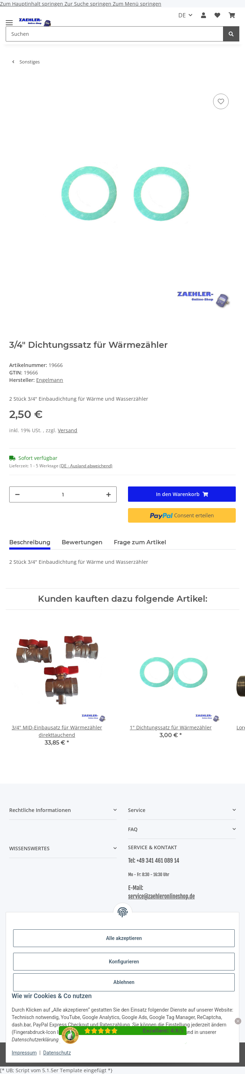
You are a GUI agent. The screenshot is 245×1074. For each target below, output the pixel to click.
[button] (203, 15)
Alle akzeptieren (124, 938)
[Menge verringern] (17, 494)
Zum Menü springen (137, 3)
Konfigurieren (124, 961)
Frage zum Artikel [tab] (140, 542)
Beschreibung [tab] (29, 542)
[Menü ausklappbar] (9, 19)
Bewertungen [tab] (82, 542)
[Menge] (63, 494)
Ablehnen (123, 982)
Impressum (24, 1053)
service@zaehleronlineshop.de (161, 896)
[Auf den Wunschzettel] (221, 101)
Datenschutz (57, 1053)
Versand (67, 430)
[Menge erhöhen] (108, 494)
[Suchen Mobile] (114, 33)
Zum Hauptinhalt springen (32, 3)
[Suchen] (231, 33)
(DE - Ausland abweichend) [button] (86, 466)
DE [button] (182, 15)
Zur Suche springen (89, 3)
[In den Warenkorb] (15, 81)
